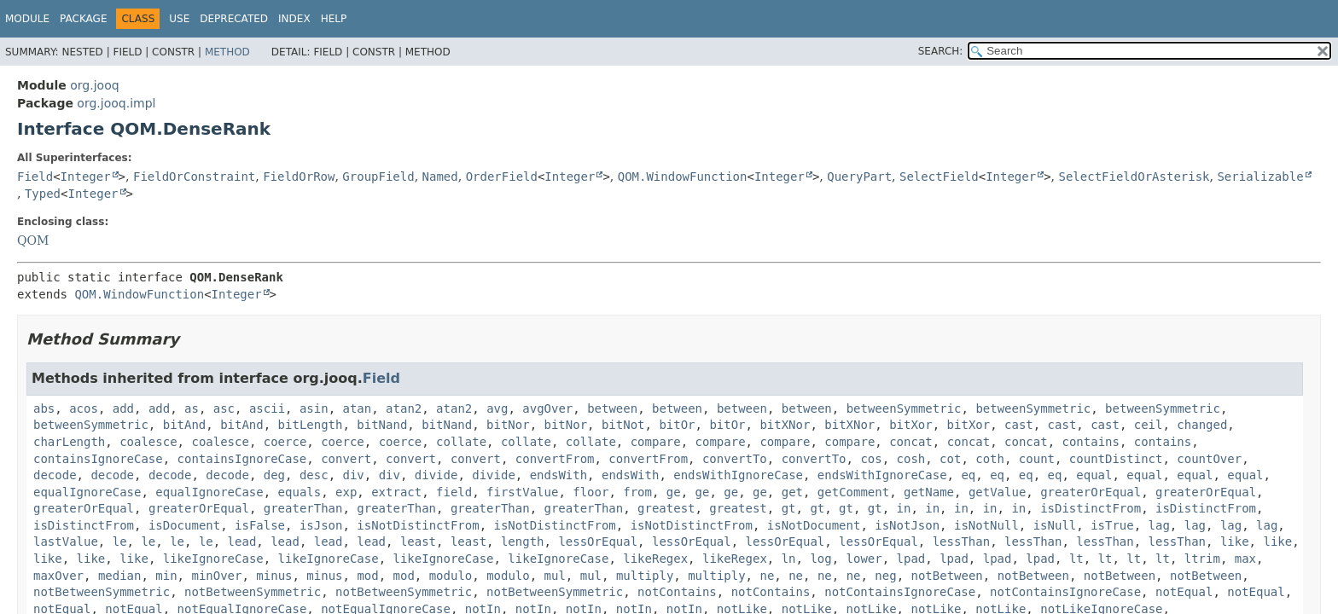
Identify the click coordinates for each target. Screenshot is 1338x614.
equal (1094, 475)
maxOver (58, 575)
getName (929, 492)
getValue (997, 492)
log (820, 558)
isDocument (184, 525)
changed (1202, 425)
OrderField (502, 176)
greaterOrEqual (1090, 492)
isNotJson (907, 525)
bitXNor (784, 425)
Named (440, 176)
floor (590, 492)
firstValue (522, 492)
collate (461, 442)
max (1245, 558)
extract (396, 492)
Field (35, 176)
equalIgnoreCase (87, 492)
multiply (644, 575)
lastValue (65, 541)
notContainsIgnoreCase (899, 592)
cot (950, 459)
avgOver (547, 408)
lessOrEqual (597, 541)
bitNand (382, 425)
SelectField (939, 176)
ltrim (1202, 558)
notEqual (1184, 592)
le (120, 541)
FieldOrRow (298, 176)
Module (27, 19)
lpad (911, 558)
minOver (216, 575)
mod (367, 575)
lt (1076, 558)
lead (242, 541)
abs (44, 408)
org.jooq (94, 85)
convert (346, 459)
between (612, 408)
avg (497, 408)
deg (274, 475)
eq (968, 475)
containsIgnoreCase (98, 459)
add (123, 408)
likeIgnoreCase (213, 558)
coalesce (148, 442)
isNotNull (986, 525)
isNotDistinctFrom (418, 525)
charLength (69, 442)
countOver (1209, 459)
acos (83, 408)
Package (83, 19)
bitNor (508, 425)
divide (436, 475)
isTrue (1112, 525)
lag (1159, 525)
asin (314, 408)
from (637, 492)
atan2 (404, 408)
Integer (86, 176)
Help (334, 19)
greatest (666, 508)
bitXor (911, 425)
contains (1091, 442)
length (522, 541)
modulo (451, 575)
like (1234, 541)
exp (346, 492)
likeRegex (655, 558)
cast (1018, 425)
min (166, 575)
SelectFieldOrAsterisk (1134, 176)
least (418, 541)
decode (55, 475)
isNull (1055, 525)
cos (870, 459)
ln (789, 558)
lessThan (961, 541)
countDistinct (1116, 459)
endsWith (558, 475)
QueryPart (859, 176)
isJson (321, 525)
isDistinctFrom (1090, 508)
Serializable (1260, 176)
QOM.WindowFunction (683, 176)
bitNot (623, 425)
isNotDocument (814, 525)
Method (227, 52)
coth (989, 459)
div (353, 475)
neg (885, 575)
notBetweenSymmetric (101, 592)
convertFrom (555, 459)
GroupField (378, 176)
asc (224, 408)
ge (673, 492)
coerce (285, 442)
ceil (1148, 425)
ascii (267, 408)
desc (314, 475)
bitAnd (185, 425)
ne (766, 575)
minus (274, 575)
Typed (43, 193)
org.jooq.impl (116, 103)
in (904, 508)
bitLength (310, 425)
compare (656, 442)
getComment (853, 492)
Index (294, 19)
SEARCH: (940, 51)
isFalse (260, 525)
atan (357, 408)
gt (789, 508)
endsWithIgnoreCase (738, 475)
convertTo (734, 459)
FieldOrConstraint (194, 176)
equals (300, 492)
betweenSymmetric (904, 408)
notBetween (947, 575)
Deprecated (234, 19)
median (120, 575)
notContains (677, 592)
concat (911, 442)
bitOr (677, 425)
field (454, 492)
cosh (911, 459)
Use (179, 19)
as (191, 408)
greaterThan (303, 508)
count (1037, 459)
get (792, 492)
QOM (33, 240)
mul (555, 575)
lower (864, 558)
